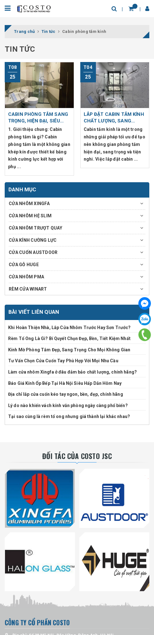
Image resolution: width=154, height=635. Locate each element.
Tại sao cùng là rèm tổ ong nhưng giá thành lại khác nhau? (69, 416)
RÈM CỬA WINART (28, 289)
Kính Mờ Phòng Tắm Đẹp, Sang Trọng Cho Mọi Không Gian (69, 349)
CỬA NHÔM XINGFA (29, 203)
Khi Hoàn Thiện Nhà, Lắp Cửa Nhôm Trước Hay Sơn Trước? (69, 327)
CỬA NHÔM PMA (26, 276)
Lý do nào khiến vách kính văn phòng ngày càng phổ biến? (68, 405)
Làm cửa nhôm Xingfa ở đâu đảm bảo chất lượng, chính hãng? (72, 371)
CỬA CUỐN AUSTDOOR (33, 252)
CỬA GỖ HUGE (24, 264)
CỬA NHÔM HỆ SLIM (30, 215)
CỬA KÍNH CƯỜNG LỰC (33, 240)
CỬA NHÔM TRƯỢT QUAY (35, 227)
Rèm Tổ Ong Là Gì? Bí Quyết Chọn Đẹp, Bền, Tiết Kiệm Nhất (69, 338)
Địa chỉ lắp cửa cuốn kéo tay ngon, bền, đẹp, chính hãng (65, 394)
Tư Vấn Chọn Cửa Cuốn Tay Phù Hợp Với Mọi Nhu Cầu (63, 360)
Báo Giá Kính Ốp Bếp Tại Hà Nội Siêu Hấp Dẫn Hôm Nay (65, 383)
